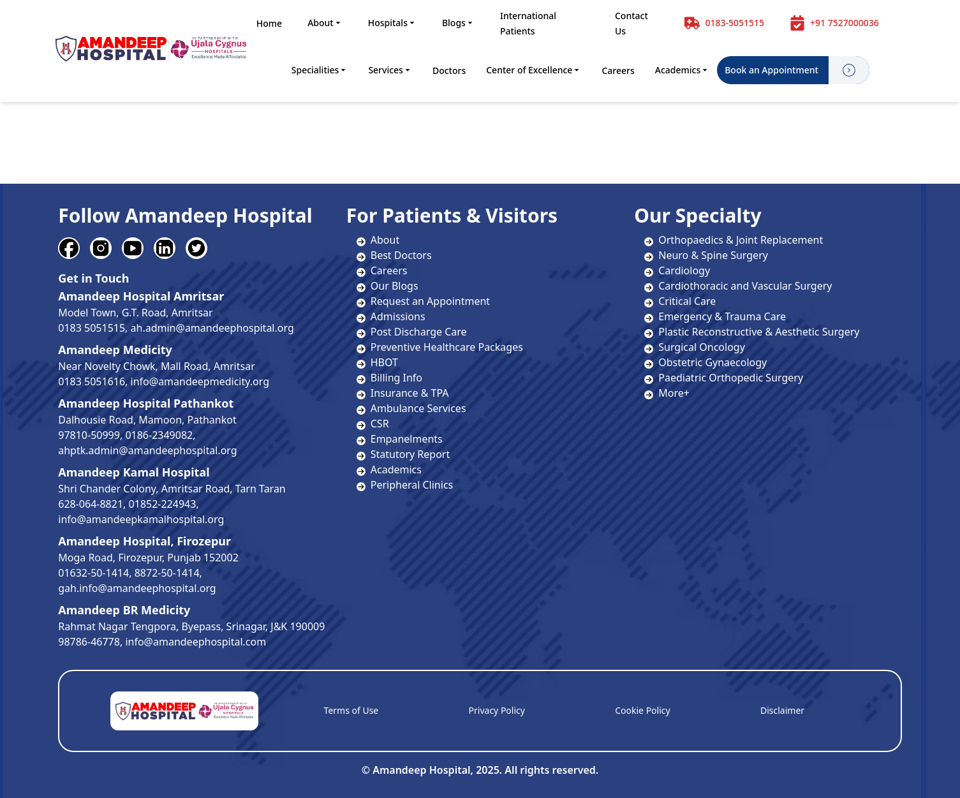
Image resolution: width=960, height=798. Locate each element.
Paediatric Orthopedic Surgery (723, 378)
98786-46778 (89, 642)
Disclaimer (782, 710)
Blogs (458, 23)
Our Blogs (394, 286)
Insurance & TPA (410, 393)
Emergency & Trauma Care (715, 316)
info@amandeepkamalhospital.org (141, 519)
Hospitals (392, 23)
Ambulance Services (418, 408)
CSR (380, 424)
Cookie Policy (642, 710)
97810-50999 (89, 435)
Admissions (398, 316)
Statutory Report (410, 454)
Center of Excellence (533, 70)
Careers (618, 70)
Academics (682, 70)
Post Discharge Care (419, 332)
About (325, 23)
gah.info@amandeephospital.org (137, 588)
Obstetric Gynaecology (705, 362)
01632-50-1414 (93, 573)
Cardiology (677, 270)
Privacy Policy (497, 710)
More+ (667, 393)
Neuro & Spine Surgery (706, 255)
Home (269, 23)
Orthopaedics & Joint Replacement (733, 240)
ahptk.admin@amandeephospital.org (147, 450)
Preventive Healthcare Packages (447, 347)
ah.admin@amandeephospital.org (212, 328)
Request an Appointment (430, 301)
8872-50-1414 (167, 573)
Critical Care (680, 301)
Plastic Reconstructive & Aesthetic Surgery (751, 332)
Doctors (449, 70)
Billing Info (396, 378)
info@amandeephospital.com (195, 642)
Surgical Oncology (694, 347)
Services (390, 70)
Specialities (320, 70)
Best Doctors (401, 255)
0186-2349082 (159, 435)
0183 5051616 (91, 381)
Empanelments (407, 439)
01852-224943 (162, 504)
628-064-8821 (90, 504)
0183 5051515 (91, 328)
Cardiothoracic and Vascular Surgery (738, 286)
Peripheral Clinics (412, 485)
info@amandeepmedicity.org (200, 381)
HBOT (384, 362)
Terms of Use (351, 710)
